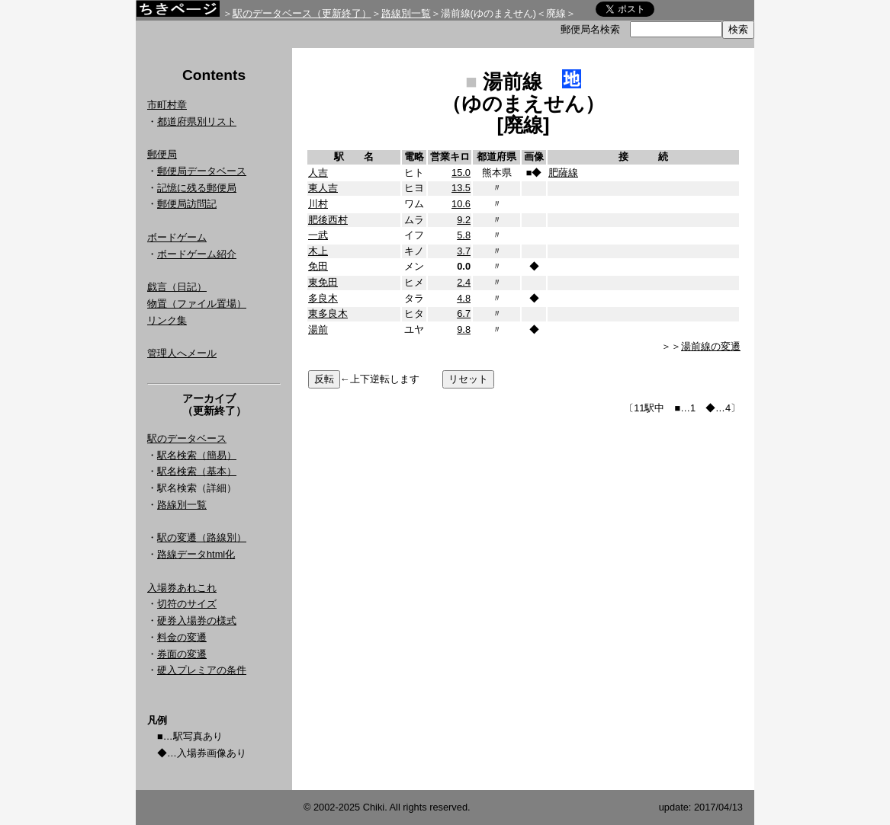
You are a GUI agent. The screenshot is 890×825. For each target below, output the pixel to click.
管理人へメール (182, 353)
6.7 (464, 313)
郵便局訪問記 (187, 203)
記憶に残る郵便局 (196, 187)
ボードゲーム (177, 237)
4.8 (464, 298)
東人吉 (323, 187)
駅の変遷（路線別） (201, 537)
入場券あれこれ (182, 587)
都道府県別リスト (196, 121)
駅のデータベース (187, 438)
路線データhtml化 (196, 554)
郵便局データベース (201, 171)
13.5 (461, 187)
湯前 (318, 329)
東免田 (323, 282)
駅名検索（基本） (196, 471)
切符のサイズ (187, 603)
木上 (318, 251)
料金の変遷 (182, 637)
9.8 (464, 329)
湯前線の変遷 (711, 346)
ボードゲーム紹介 (196, 254)
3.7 (464, 251)
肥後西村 (328, 219)
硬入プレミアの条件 (201, 670)
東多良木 (328, 313)
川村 (318, 203)
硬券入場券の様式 (196, 620)
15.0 (461, 172)
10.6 (461, 203)
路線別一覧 (406, 13)
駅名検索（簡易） (196, 455)
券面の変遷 (182, 654)
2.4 (464, 282)
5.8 (464, 235)
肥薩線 (563, 172)
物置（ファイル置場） (196, 303)
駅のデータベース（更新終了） (302, 13)
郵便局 (162, 154)
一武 (318, 235)
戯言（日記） (177, 287)
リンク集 (167, 320)
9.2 (464, 219)
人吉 (318, 172)
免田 (318, 266)
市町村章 (167, 104)
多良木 (323, 298)
